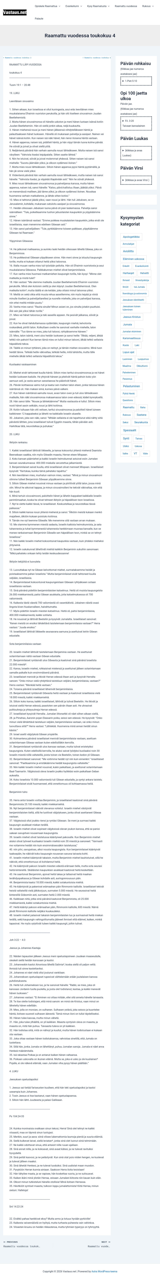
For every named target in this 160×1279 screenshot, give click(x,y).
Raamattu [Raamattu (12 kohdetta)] (128, 407)
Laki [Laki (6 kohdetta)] (137, 345)
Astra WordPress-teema (104, 1271)
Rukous (146, 6)
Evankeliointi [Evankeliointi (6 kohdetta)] (142, 266)
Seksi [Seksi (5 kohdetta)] (125, 422)
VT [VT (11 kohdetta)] (135, 453)
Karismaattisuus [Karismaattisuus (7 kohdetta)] (132, 338)
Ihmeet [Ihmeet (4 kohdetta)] (126, 280)
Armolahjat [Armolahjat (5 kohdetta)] (128, 244)
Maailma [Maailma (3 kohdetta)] (126, 366)
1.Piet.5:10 (131, 80)
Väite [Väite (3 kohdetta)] (145, 453)
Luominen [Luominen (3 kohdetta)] (127, 359)
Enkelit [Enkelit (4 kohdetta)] (126, 266)
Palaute (39, 18)
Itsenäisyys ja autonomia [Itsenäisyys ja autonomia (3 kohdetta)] (134, 293)
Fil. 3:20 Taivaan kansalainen (133, 123)
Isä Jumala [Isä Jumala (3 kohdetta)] (139, 287)
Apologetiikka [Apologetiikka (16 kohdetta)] (131, 236)
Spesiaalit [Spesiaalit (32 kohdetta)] (129, 430)
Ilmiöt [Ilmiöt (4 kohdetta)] (125, 287)
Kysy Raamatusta (97, 6)
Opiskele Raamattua (47, 6)
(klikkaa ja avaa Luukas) (132, 153)
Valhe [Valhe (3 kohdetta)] (125, 453)
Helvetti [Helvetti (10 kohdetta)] (144, 273)
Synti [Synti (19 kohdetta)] (126, 438)
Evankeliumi (73, 6)
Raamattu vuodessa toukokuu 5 (97, 58)
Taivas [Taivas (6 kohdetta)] (138, 438)
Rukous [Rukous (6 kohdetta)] (127, 415)
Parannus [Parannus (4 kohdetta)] (127, 379)
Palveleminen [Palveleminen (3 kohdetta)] (128, 372)
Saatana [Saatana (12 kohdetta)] (141, 414)
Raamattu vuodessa (125, 6)
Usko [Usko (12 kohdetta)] (126, 446)
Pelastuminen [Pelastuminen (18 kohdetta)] (131, 386)
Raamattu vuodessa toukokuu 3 (17, 58)
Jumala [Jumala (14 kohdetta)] (127, 324)
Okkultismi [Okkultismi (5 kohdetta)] (142, 366)
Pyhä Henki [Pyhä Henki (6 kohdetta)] (129, 393)
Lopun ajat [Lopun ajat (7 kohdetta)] (128, 352)
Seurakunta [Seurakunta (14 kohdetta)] (141, 422)
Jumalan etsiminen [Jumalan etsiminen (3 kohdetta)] (131, 331)
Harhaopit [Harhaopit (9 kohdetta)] (128, 273)
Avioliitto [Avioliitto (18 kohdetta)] (128, 251)
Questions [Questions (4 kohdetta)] (128, 400)
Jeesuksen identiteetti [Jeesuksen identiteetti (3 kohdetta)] (133, 300)
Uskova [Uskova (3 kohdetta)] (138, 446)
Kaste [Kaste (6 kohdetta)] (126, 345)
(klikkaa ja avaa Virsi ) (137, 180)
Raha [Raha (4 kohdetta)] (142, 407)
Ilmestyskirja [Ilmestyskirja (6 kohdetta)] (142, 280)
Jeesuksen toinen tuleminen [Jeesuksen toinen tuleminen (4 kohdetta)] (131, 308)
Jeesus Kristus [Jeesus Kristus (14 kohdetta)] (132, 316)
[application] (58, 6)
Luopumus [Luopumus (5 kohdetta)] (143, 359)
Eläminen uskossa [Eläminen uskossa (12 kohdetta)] (133, 258)
